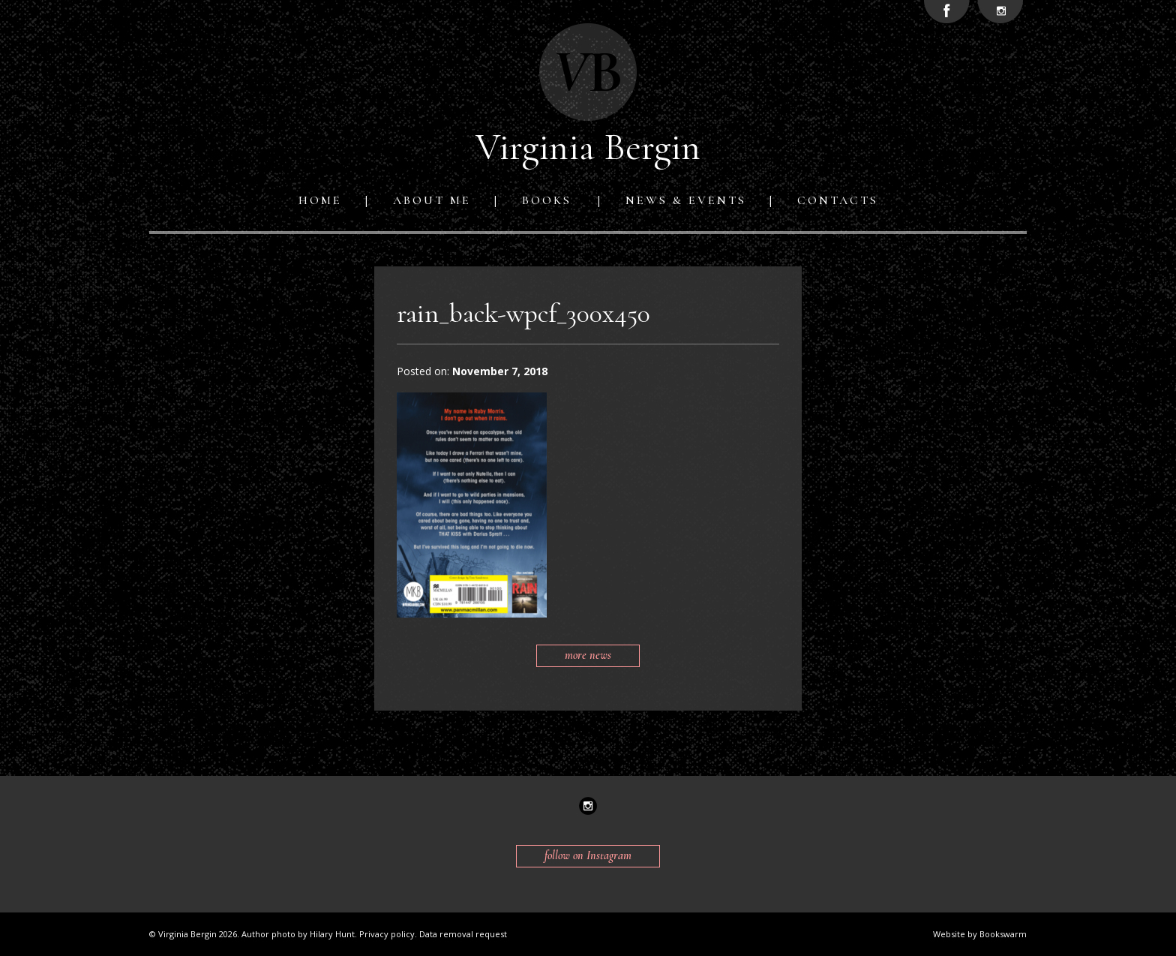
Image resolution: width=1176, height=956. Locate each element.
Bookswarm (1003, 933)
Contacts (837, 200)
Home (320, 200)
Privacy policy (387, 933)
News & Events (686, 200)
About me (432, 200)
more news (588, 655)
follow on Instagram (588, 855)
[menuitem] (323, 200)
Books (547, 200)
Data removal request (463, 933)
